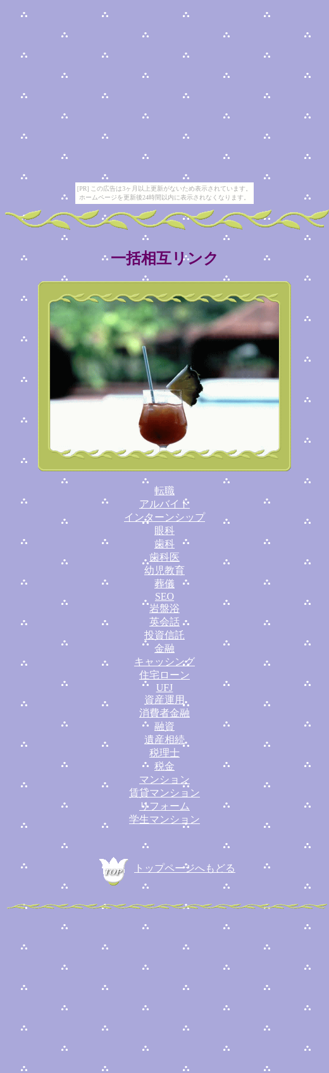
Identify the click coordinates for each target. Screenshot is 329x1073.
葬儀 (164, 583)
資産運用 (164, 699)
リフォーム (164, 806)
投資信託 (164, 635)
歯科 (164, 543)
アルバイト (164, 503)
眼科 (164, 530)
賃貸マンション (164, 792)
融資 (164, 726)
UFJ (164, 687)
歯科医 (164, 557)
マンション (164, 779)
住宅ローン (164, 675)
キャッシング (164, 661)
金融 (164, 648)
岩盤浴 (164, 608)
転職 (164, 490)
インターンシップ (164, 517)
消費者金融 (164, 713)
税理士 (164, 752)
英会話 (164, 621)
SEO (164, 596)
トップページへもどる (164, 868)
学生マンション (164, 819)
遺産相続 (164, 739)
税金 (164, 766)
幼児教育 (164, 570)
